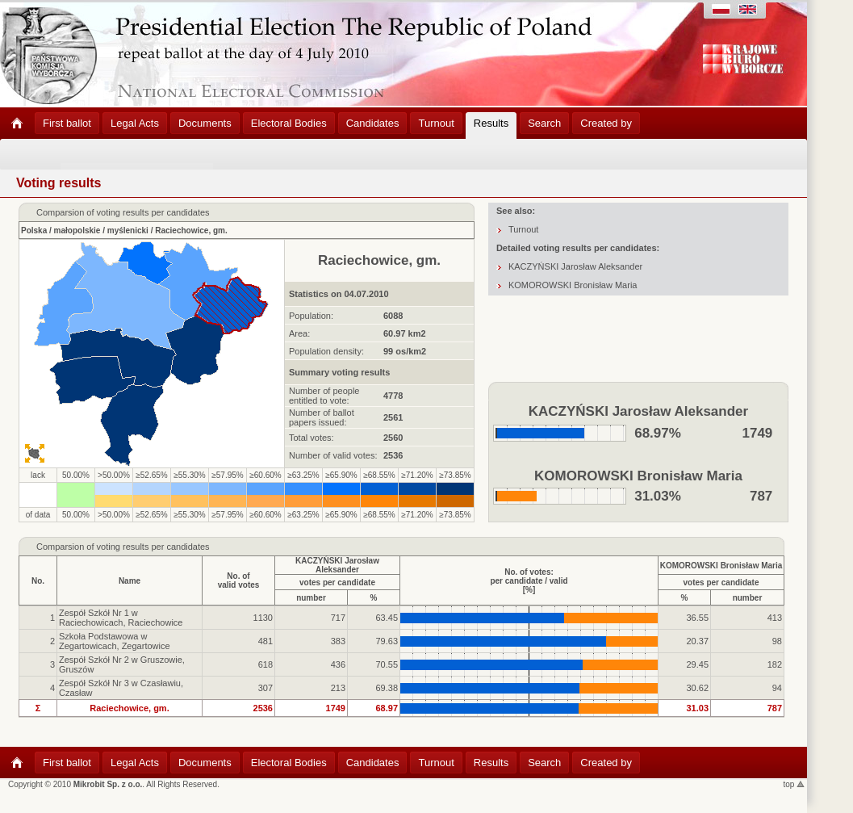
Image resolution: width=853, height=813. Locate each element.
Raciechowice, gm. (191, 230)
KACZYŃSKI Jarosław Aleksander (575, 266)
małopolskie (77, 230)
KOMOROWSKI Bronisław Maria (573, 285)
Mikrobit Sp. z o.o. (108, 784)
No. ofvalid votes (239, 580)
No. (37, 580)
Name (129, 580)
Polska (34, 230)
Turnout (523, 229)
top (794, 784)
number (311, 597)
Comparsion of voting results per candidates (123, 546)
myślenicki (127, 230)
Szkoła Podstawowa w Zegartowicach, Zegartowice (114, 641)
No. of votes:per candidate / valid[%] (528, 581)
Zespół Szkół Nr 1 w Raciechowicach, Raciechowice (120, 617)
